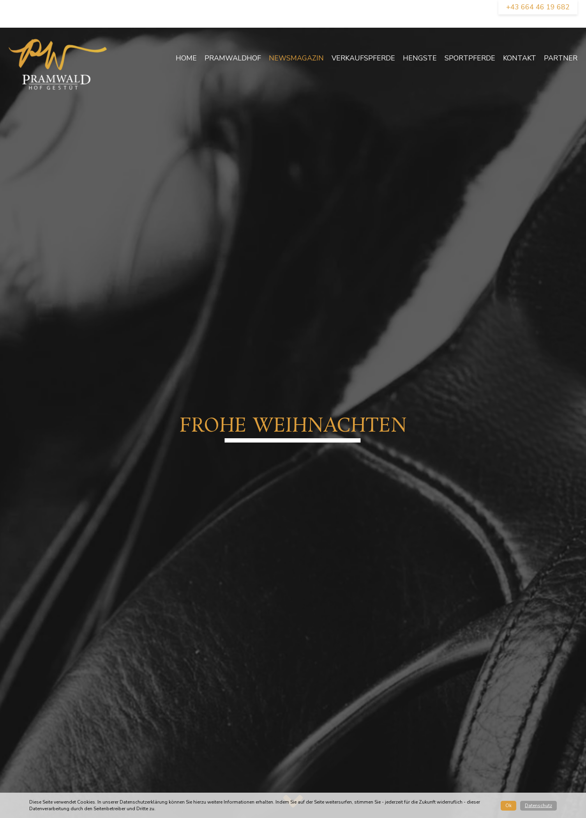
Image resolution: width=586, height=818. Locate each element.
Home (186, 58)
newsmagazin (296, 58)
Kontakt (519, 58)
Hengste (420, 58)
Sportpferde (470, 58)
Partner (560, 58)
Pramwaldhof (233, 58)
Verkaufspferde (363, 58)
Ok (508, 805)
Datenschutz (538, 805)
